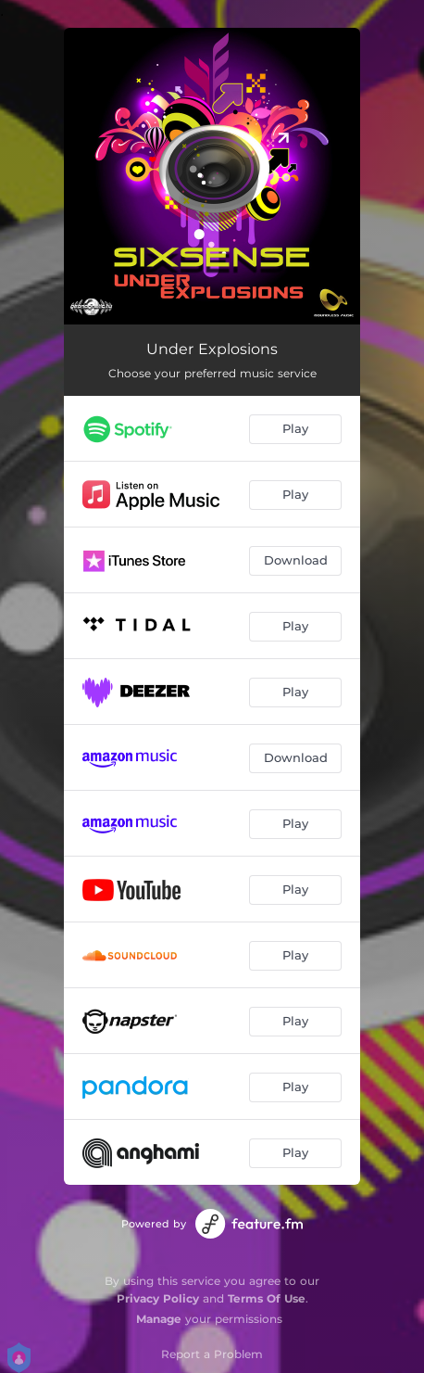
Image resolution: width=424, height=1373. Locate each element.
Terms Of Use (267, 1298)
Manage (158, 1319)
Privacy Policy (158, 1298)
